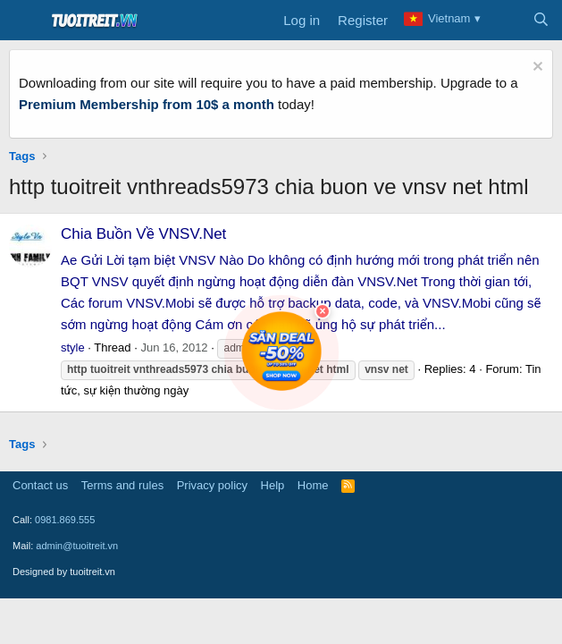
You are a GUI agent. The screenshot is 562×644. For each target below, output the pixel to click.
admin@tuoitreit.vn (77, 545)
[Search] (541, 20)
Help (273, 485)
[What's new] (505, 20)
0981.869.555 (65, 519)
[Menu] (25, 20)
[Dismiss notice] (535, 68)
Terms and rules (122, 485)
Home (313, 485)
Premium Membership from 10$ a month (146, 104)
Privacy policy (212, 485)
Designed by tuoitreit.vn (64, 571)
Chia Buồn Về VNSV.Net (143, 233)
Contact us (40, 485)
